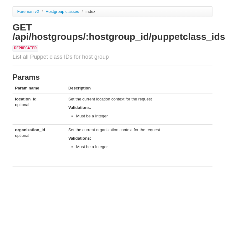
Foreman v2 (28, 11)
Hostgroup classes (62, 11)
